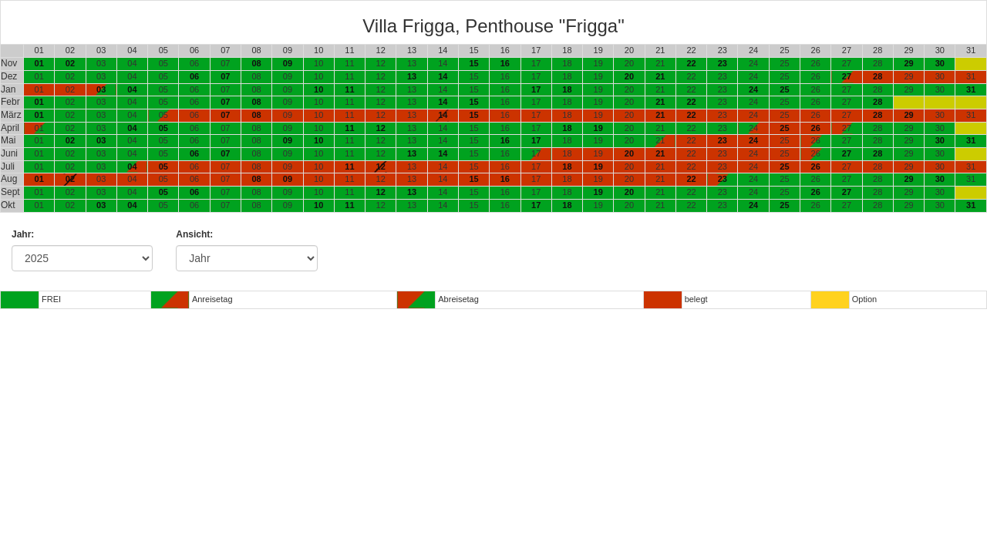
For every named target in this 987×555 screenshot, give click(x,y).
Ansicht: (194, 234)
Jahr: (23, 234)
